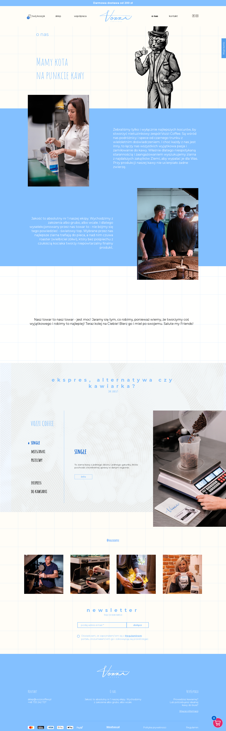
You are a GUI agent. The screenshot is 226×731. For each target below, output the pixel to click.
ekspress (36, 483)
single (35, 442)
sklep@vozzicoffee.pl (39, 699)
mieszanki (38, 451)
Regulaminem (133, 635)
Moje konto (223, 48)
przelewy (36, 460)
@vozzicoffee (113, 540)
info (83, 476)
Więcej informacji (188, 711)
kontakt (173, 16)
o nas (154, 16)
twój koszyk (36, 16)
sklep (58, 16)
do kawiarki (39, 491)
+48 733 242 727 (37, 702)
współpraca (80, 16)
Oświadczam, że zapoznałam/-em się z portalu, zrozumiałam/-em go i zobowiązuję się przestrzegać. (115, 637)
